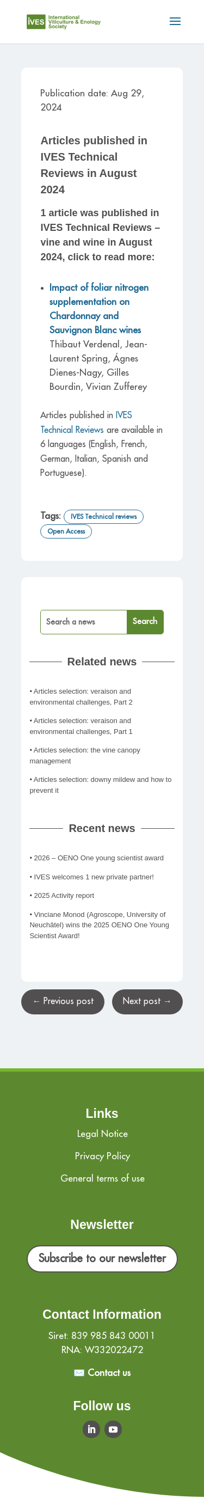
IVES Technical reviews (104, 516)
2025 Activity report (64, 895)
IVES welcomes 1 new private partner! (94, 877)
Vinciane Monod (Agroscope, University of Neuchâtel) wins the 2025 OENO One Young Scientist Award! (99, 925)
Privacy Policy (102, 1156)
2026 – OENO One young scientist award (99, 858)
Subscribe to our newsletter (102, 1258)
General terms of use (102, 1178)
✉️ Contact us (102, 1373)
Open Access (66, 531)
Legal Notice (102, 1134)
